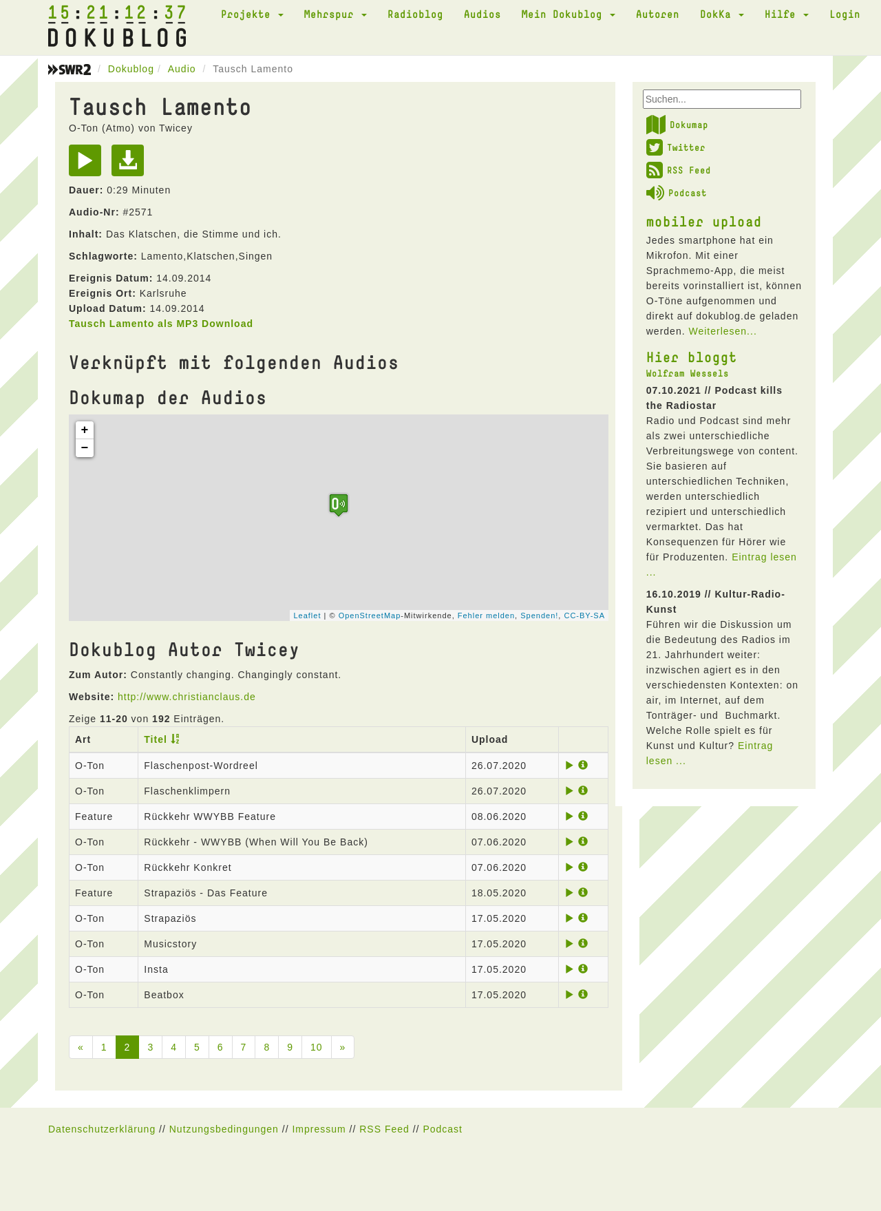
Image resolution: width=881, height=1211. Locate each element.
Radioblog (415, 14)
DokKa (722, 14)
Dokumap (677, 124)
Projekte (252, 14)
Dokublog (131, 68)
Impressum (319, 1129)
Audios (482, 14)
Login (844, 14)
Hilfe (787, 14)
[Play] (88, 165)
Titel (155, 739)
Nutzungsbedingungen (224, 1129)
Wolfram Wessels (687, 373)
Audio (182, 68)
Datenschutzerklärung (102, 1129)
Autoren (657, 14)
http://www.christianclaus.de (187, 696)
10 (316, 1047)
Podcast (676, 192)
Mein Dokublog (568, 14)
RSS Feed (678, 170)
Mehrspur (335, 14)
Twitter (675, 147)
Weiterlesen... (722, 331)
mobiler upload (704, 221)
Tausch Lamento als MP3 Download (161, 323)
